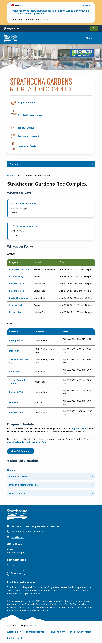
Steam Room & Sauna (24, 203)
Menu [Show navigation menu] (89, 38)
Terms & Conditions (80, 631)
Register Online (25, 127)
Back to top (13, 638)
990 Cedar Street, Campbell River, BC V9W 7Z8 (35, 526)
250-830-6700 (18, 531)
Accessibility (14, 631)
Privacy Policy (57, 631)
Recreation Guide (26, 146)
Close (85, 5)
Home (10, 175)
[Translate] (11, 28)
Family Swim (16, 340)
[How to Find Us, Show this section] (51, 493)
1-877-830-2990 (35, 531)
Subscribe (16, 573)
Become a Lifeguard (28, 135)
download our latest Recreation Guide (27, 442)
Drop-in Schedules (27, 102)
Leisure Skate (16, 283)
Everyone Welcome (19, 269)
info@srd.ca (17, 537)
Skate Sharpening (18, 297)
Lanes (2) (14, 371)
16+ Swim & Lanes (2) (24, 226)
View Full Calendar (20, 451)
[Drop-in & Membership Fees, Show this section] (51, 485)
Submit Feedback (35, 631)
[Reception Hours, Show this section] (51, 476)
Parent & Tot (16, 392)
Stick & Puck (16, 305)
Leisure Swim (16, 412)
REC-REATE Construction (30, 115)
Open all (11, 470)
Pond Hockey (16, 276)
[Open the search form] (93, 28)
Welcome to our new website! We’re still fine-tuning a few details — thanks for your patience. (50, 12)
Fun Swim (14, 350)
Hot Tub (13, 402)
